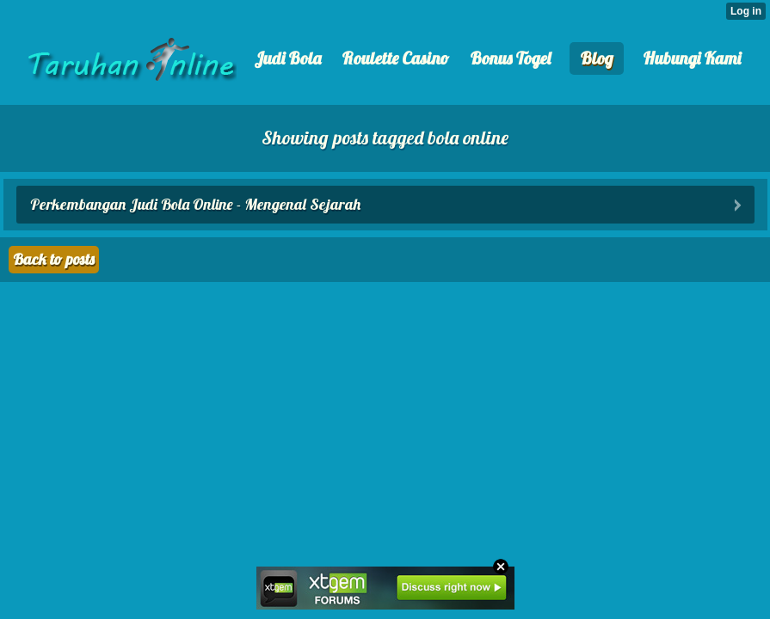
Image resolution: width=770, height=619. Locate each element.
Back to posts (54, 259)
